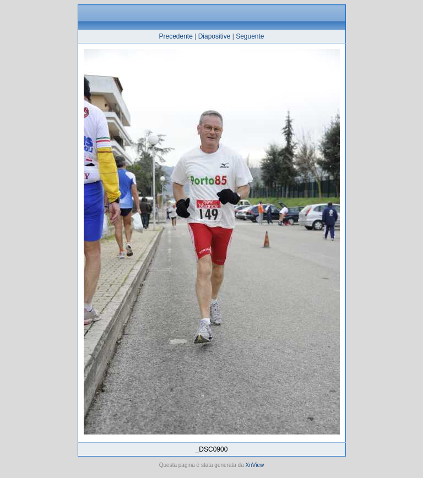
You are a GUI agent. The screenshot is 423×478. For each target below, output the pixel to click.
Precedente (175, 36)
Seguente (250, 36)
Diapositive (214, 36)
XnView (255, 465)
